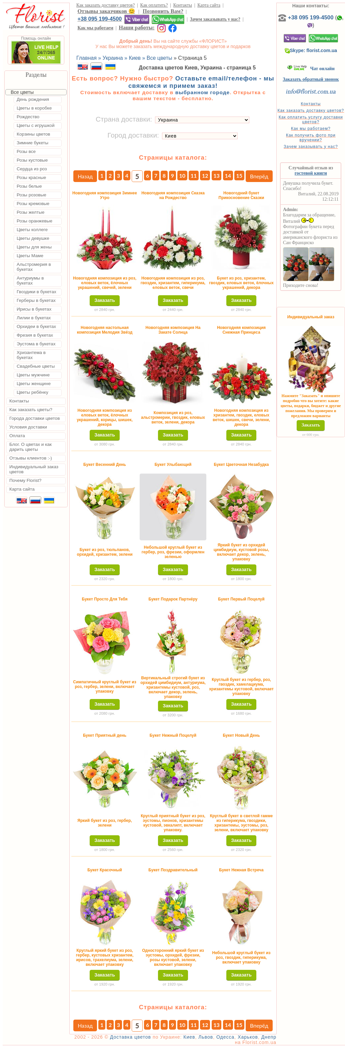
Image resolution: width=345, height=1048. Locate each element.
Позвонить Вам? (163, 11)
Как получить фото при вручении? (311, 137)
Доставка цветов (130, 1037)
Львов (205, 1037)
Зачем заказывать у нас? (215, 19)
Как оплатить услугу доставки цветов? (311, 119)
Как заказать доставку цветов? (105, 5)
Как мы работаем (95, 27)
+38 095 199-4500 (99, 19)
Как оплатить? (154, 5)
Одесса (225, 1037)
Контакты (182, 5)
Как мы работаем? (311, 128)
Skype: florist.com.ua (311, 50)
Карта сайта (208, 5)
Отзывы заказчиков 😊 (106, 11)
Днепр (268, 1037)
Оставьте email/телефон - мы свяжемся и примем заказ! (201, 82)
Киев (189, 1037)
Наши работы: (136, 27)
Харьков (248, 1037)
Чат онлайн (311, 68)
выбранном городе (202, 92)
